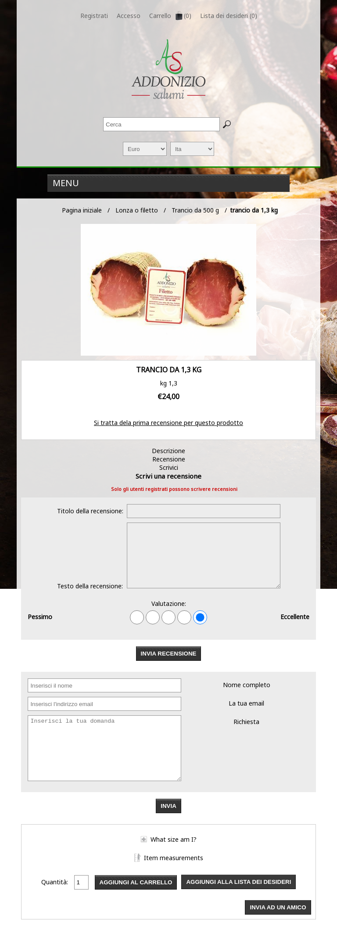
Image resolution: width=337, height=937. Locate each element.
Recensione (168, 459)
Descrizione (168, 451)
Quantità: (54, 882)
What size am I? (174, 839)
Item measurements (173, 858)
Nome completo (246, 685)
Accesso (128, 15)
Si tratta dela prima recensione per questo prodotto (168, 422)
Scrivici (168, 467)
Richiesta (246, 721)
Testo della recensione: (90, 586)
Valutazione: (168, 603)
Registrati (94, 15)
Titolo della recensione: (90, 511)
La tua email (246, 703)
